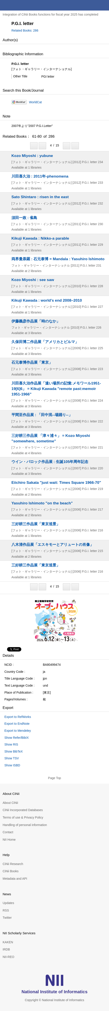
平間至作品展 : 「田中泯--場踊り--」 (41, 415)
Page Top (54, 778)
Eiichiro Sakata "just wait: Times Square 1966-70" (56, 482)
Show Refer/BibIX (16, 737)
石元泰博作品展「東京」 (32, 362)
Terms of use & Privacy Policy (23, 817)
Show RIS (11, 744)
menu (104, 5)
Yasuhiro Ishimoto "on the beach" (42, 503)
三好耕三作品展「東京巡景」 (35, 524)
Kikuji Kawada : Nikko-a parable (40, 238)
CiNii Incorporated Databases (23, 810)
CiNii (19, 5)
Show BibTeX (13, 751)
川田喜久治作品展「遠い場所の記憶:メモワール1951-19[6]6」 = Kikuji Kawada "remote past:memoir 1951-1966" (56, 388)
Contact (8, 832)
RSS (6, 910)
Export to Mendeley (17, 730)
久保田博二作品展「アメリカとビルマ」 (45, 342)
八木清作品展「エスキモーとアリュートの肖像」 (52, 544)
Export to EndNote (16, 723)
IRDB (6, 949)
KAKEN (8, 942)
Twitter (7, 917)
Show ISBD (12, 765)
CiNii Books (10, 871)
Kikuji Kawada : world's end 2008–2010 (46, 300)
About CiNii (10, 803)
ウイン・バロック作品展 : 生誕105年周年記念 (49, 461)
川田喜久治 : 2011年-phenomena (39, 176)
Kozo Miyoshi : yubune (32, 155)
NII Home (9, 839)
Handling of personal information (25, 825)
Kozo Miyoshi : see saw (32, 280)
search (93, 5)
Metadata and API (15, 878)
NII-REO (8, 957)
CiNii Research (13, 864)
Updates (8, 903)
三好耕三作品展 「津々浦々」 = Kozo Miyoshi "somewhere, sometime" (50, 438)
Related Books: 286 (24, 30)
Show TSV (11, 758)
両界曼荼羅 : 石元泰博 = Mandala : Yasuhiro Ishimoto (57, 259)
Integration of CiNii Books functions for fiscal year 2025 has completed (50, 14)
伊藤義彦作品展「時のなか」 (35, 321)
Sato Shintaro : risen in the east (40, 197)
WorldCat (35, 102)
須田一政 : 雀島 (24, 217)
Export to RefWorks (17, 717)
